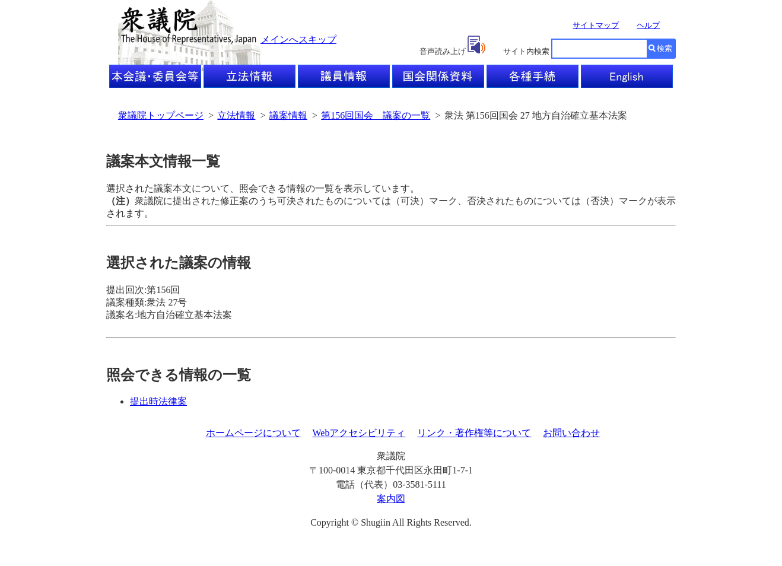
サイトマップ (596, 25)
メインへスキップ (298, 39)
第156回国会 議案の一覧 (375, 115)
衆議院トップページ (161, 115)
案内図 (391, 499)
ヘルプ (648, 25)
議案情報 (288, 115)
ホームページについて (253, 433)
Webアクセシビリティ (359, 433)
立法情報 (236, 115)
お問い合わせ (571, 433)
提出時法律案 (158, 401)
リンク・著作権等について (474, 433)
